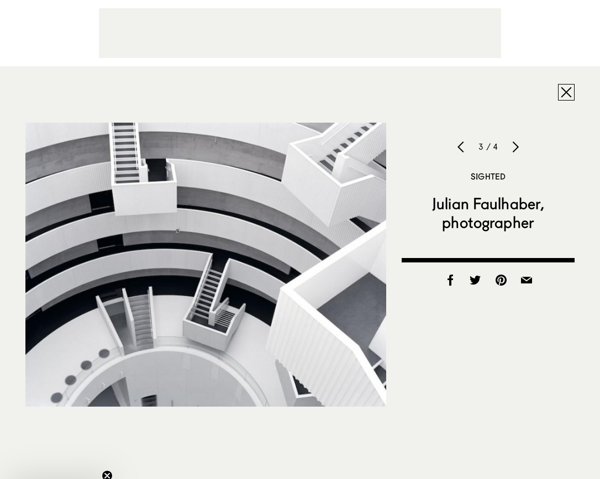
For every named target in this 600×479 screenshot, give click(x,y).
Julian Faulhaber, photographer (488, 212)
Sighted (488, 176)
